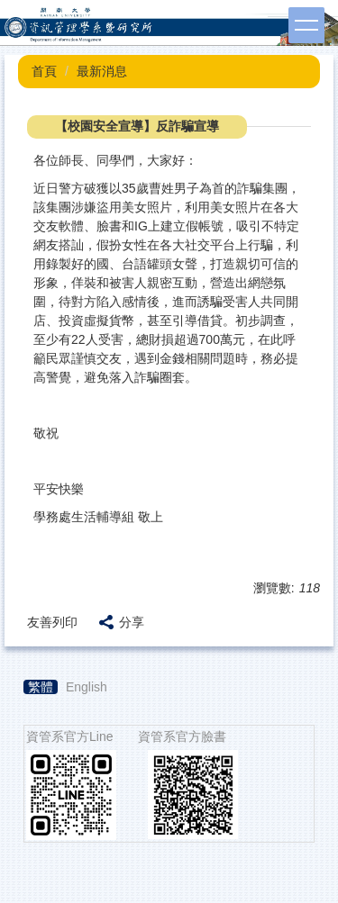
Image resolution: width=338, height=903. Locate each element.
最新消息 (102, 71)
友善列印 (52, 622)
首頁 (44, 71)
